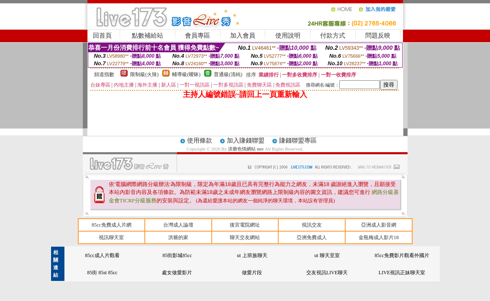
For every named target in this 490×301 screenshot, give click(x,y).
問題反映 (377, 35)
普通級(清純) (228, 74)
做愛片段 (252, 272)
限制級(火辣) (144, 74)
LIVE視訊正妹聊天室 (402, 272)
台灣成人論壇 (178, 225)
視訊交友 (312, 225)
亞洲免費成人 (312, 237)
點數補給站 (147, 35)
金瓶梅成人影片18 (379, 237)
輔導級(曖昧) (186, 74)
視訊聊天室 (111, 237)
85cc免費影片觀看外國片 (402, 255)
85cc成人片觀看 (102, 255)
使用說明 (287, 35)
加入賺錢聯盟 (245, 140)
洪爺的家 (178, 237)
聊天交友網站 (245, 237)
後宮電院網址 (245, 225)
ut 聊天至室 (326, 255)
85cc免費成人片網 (111, 225)
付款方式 (332, 35)
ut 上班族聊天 (252, 255)
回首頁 (102, 35)
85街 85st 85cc (102, 272)
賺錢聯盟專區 (298, 140)
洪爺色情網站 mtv (246, 148)
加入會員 (242, 35)
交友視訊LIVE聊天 (327, 272)
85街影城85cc (177, 255)
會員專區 (197, 35)
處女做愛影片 (177, 272)
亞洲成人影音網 (378, 225)
